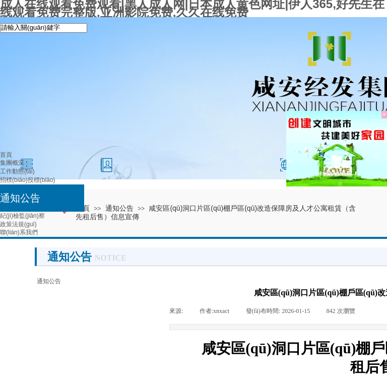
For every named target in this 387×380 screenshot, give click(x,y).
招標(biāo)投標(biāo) (27, 179)
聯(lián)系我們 (19, 232)
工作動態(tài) (17, 171)
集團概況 (12, 162)
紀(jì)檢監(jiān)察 (22, 215)
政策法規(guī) (18, 224)
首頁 (6, 154)
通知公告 (20, 198)
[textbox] (43, 28)
